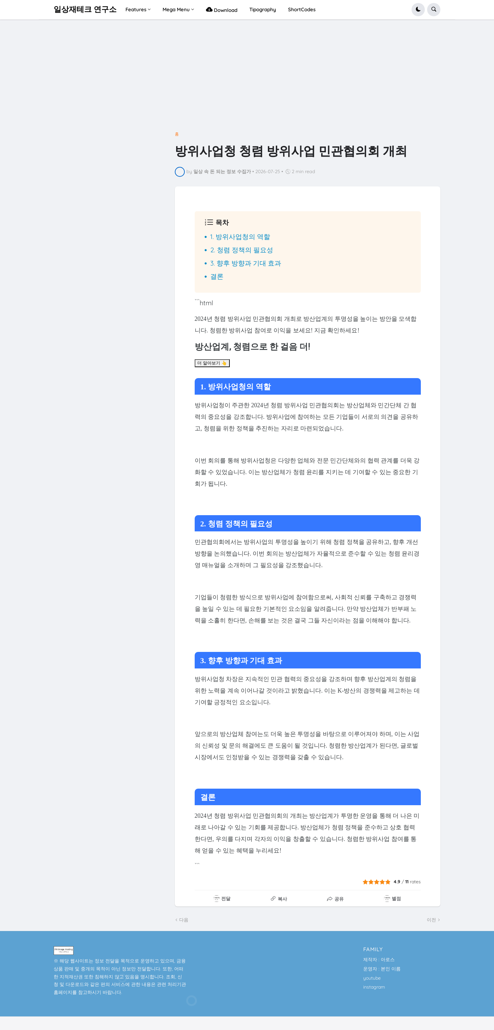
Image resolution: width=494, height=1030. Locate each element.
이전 (431, 920)
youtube (372, 978)
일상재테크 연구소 (85, 9)
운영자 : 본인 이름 (382, 969)
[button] (418, 9)
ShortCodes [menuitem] (302, 9)
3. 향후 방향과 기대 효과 (245, 263)
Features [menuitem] (135, 9)
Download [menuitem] (221, 9)
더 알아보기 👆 (212, 363)
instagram (374, 987)
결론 (216, 276)
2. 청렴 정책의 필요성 (241, 250)
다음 (183, 920)
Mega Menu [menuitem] (176, 9)
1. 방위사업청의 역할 (240, 236)
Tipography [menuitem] (262, 9)
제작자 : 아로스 (379, 959)
